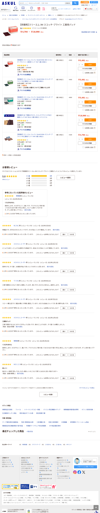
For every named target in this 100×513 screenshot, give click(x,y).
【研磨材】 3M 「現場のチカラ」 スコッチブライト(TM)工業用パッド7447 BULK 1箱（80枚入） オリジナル (34, 116)
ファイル (18, 409)
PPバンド (69, 444)
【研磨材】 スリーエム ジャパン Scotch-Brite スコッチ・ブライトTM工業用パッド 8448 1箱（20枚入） (35, 80)
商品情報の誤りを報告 (89, 32)
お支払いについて (7, 464)
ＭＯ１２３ (17, 364)
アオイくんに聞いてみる (85, 467)
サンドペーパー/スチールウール (36, 15)
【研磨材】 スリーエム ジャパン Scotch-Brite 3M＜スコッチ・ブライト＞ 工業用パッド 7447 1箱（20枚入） (34, 61)
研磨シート (51, 15)
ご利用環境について (45, 466)
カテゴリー (5, 9)
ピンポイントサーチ (55, 502)
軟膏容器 (24, 444)
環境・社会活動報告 (27, 464)
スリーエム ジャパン (13, 19)
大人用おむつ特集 (66, 500)
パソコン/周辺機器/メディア (51, 409)
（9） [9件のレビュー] (27, 65)
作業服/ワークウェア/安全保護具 (36, 426)
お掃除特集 (60, 498)
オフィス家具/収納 (87, 409)
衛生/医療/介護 (40, 413)
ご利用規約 (42, 462)
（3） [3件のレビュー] (27, 120)
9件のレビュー (6, 179)
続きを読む (28, 210)
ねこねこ (16, 225)
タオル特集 (83, 498)
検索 (75, 3)
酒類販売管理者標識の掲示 (45, 475)
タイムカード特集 (46, 495)
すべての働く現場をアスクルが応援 (43, 500)
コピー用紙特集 (8, 495)
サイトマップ (42, 460)
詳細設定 (67, 3)
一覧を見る (29, 431)
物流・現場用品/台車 (27, 422)
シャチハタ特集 (86, 500)
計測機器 (64, 422)
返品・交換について (7, 466)
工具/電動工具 (41, 422)
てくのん (16, 281)
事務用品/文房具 (7, 409)
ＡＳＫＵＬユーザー (20, 244)
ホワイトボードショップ (70, 495)
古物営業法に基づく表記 (45, 471)
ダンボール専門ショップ (10, 500)
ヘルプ (94, 5)
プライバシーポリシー (45, 464)
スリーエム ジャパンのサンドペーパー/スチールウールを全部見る (39, 19)
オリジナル (9, 115)
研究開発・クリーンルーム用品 (79, 422)
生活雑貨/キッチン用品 (9, 413)
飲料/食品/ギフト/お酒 (26, 413)
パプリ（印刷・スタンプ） (63, 467)
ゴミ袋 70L (48, 444)
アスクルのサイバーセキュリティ (27, 471)
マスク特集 (57, 500)
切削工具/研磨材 (13, 15)
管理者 (18, 196)
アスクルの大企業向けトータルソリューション (63, 477)
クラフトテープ (36, 444)
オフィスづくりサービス (41, 502)
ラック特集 (35, 498)
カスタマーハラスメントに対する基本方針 (27, 467)
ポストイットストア (27, 502)
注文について (6, 460)
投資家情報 (25, 462)
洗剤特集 (67, 498)
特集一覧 (64, 502)
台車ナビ (29, 500)
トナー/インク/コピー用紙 (32, 409)
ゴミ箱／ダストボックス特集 (48, 498)
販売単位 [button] (61, 55)
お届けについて (7, 462)
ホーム (4, 15)
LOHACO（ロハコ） (62, 460)
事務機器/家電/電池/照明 (71, 409)
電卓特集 (31, 495)
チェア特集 (28, 498)
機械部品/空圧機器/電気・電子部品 (12, 426)
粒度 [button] (72, 55)
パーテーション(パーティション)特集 (13, 498)
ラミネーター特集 (57, 495)
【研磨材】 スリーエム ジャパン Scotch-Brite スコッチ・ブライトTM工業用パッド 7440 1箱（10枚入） (35, 135)
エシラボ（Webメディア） (63, 473)
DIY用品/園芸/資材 (55, 426)
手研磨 (22, 15)
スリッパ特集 (75, 498)
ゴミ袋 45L (59, 444)
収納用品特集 (76, 500)
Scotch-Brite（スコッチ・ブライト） (74, 19)
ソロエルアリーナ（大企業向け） (63, 463)
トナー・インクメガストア (20, 495)
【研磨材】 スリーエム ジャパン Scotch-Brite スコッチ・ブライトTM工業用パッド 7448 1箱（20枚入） (35, 98)
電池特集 (37, 495)
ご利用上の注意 (44, 468)
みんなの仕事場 (62, 470)
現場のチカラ (21, 500)
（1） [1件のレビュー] (27, 140)
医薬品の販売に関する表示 (45, 479)
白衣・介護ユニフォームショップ (12, 502)
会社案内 (24, 460)
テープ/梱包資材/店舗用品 (10, 422)
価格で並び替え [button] (83, 55)
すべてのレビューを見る (86, 388)
